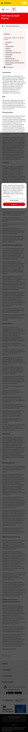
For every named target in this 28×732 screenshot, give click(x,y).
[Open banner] (24, 3)
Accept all (14, 204)
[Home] (3, 26)
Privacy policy (6, 196)
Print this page (8, 67)
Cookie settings (14, 200)
